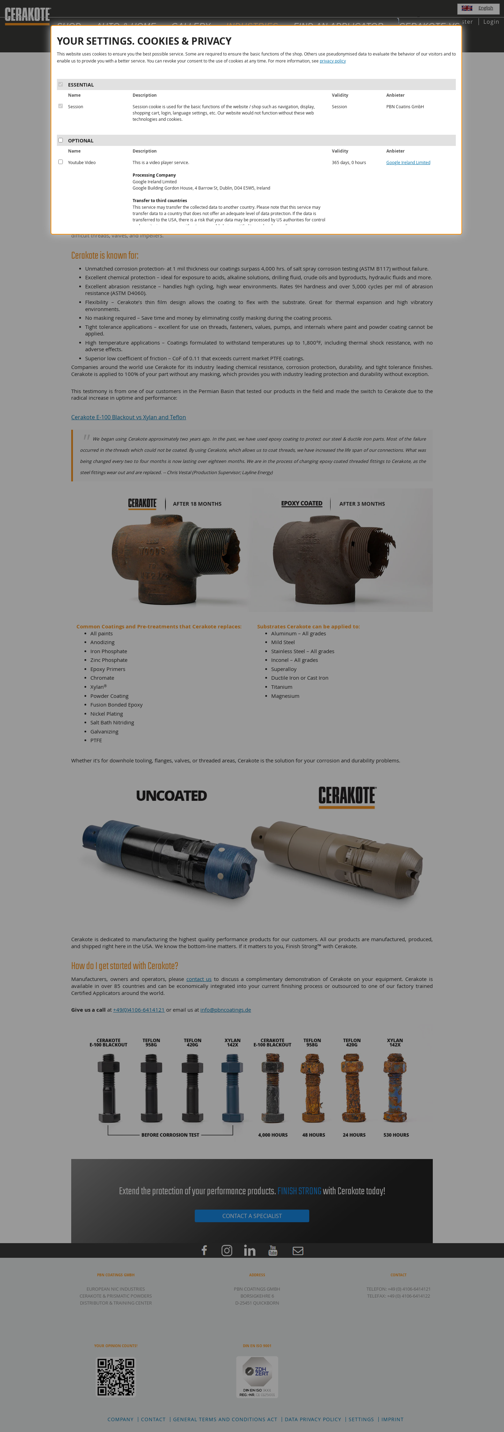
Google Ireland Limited (408, 162)
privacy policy (333, 61)
